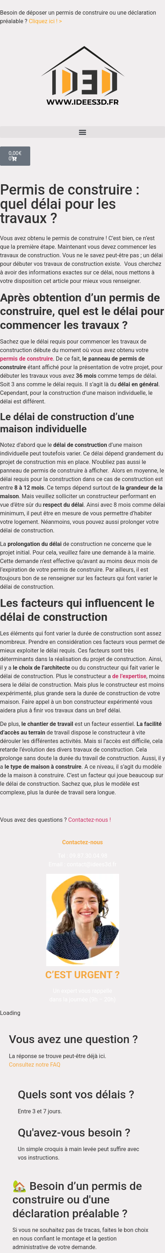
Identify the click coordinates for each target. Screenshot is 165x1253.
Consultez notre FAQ (34, 1064)
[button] (82, 132)
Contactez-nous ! (89, 819)
